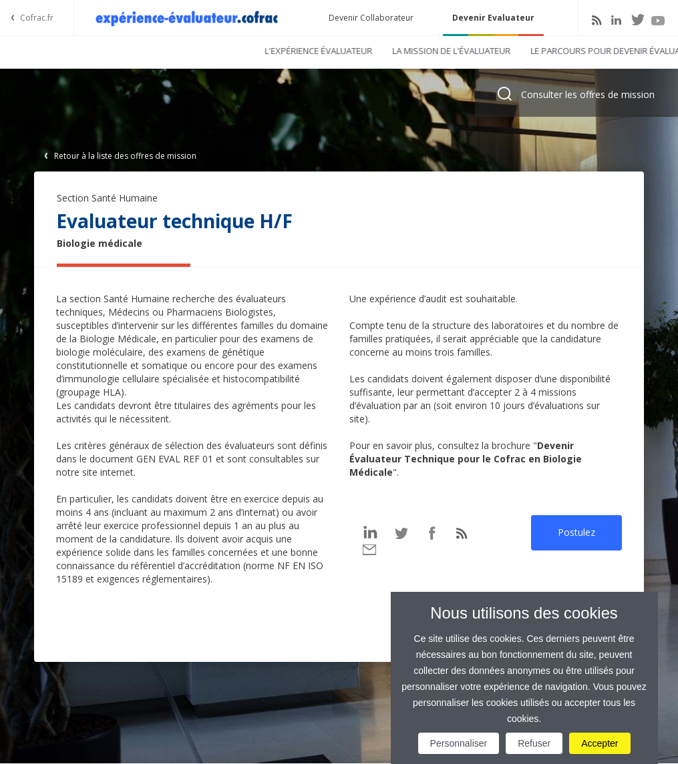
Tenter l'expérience (567, 51)
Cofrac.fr (36, 17)
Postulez (576, 532)
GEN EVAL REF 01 (174, 458)
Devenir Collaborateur (371, 17)
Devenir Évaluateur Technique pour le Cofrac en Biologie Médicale (465, 458)
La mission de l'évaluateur (255, 51)
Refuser (534, 743)
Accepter (599, 743)
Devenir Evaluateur (493, 17)
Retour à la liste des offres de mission (125, 155)
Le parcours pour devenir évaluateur (419, 51)
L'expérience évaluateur (122, 51)
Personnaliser (459, 743)
